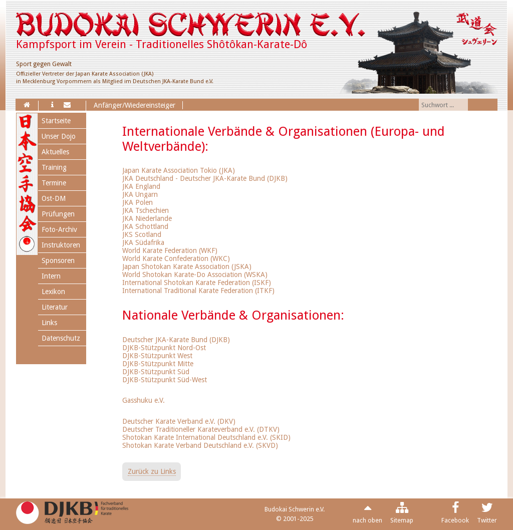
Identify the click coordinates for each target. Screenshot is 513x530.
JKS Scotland (141, 234)
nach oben (367, 520)
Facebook (455, 520)
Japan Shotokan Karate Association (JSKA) (186, 266)
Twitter (487, 520)
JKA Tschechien (145, 210)
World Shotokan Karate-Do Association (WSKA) (195, 275)
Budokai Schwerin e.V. (295, 509)
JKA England (141, 186)
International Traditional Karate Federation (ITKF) (198, 291)
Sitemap (401, 520)
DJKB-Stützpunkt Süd (155, 372)
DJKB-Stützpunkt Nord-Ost (164, 348)
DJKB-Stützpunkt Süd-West (164, 380)
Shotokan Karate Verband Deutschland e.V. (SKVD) (200, 445)
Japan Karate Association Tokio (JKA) (178, 170)
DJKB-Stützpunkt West (157, 356)
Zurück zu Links (152, 471)
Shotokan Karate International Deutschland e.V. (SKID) (206, 437)
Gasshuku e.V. (143, 400)
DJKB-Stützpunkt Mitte (157, 364)
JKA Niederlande (147, 218)
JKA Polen (137, 202)
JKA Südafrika (143, 242)
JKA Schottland (145, 226)
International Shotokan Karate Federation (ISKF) (196, 283)
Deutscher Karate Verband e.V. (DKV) (178, 421)
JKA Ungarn (140, 194)
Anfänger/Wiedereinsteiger (134, 105)
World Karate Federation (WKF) (169, 250)
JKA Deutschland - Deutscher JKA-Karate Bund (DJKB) (205, 178)
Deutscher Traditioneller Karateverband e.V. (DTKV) (201, 429)
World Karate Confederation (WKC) (176, 258)
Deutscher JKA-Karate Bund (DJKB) (176, 340)
